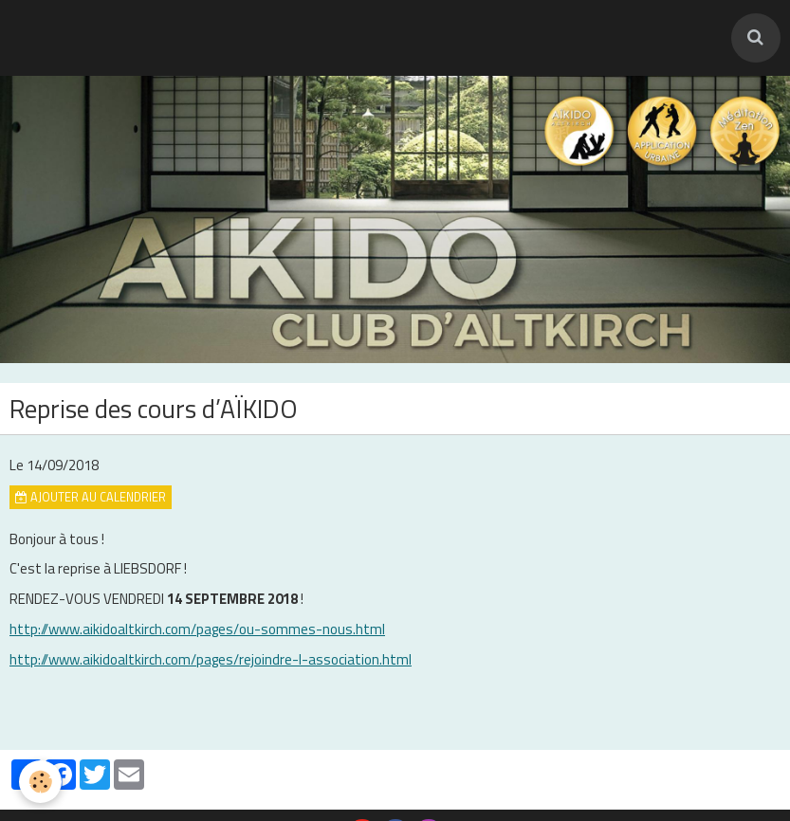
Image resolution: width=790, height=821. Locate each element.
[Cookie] (40, 781)
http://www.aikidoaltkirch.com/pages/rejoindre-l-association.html (210, 659)
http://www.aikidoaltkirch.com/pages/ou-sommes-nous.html (197, 629)
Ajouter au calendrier (90, 497)
